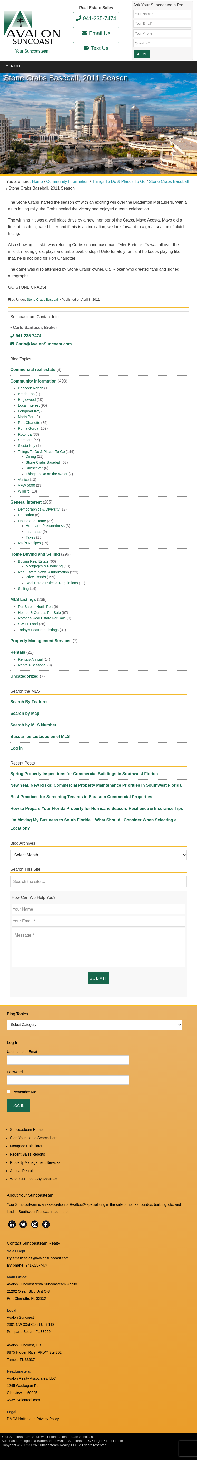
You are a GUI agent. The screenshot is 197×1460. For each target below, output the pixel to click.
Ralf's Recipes (29, 543)
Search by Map (24, 713)
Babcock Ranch (30, 388)
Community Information (33, 381)
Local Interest (29, 405)
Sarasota (25, 440)
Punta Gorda (28, 428)
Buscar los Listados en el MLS (40, 736)
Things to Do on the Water (46, 474)
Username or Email (22, 1052)
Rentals (17, 652)
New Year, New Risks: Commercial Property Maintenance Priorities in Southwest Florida (95, 785)
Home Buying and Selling (35, 554)
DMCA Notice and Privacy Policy (33, 1419)
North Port (26, 417)
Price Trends (36, 577)
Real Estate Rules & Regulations (52, 583)
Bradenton (26, 394)
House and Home (32, 521)
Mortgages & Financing (44, 566)
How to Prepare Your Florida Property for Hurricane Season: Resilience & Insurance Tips (96, 808)
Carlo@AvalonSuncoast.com (41, 344)
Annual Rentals (22, 1171)
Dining (31, 456)
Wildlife (23, 491)
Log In (16, 748)
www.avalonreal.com (23, 1400)
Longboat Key (29, 411)
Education (26, 515)
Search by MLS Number (33, 725)
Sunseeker (34, 468)
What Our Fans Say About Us (33, 1179)
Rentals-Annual (30, 659)
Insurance (33, 532)
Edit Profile (114, 1441)
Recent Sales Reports (27, 1154)
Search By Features (29, 702)
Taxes (30, 537)
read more (59, 1212)
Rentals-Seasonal (32, 665)
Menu (12, 66)
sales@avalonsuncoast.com (46, 1258)
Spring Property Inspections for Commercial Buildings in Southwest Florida (84, 773)
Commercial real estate (32, 369)
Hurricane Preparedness (45, 526)
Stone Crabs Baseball (43, 299)
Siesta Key (26, 446)
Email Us (96, 33)
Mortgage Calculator (26, 1146)
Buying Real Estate (33, 561)
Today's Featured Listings (38, 630)
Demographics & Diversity (38, 509)
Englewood (27, 399)
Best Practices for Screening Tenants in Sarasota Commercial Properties (81, 797)
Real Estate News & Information (43, 572)
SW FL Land (28, 624)
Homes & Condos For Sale (39, 612)
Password (15, 1072)
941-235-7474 (96, 18)
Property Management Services (40, 641)
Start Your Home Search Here (33, 1138)
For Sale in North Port (35, 607)
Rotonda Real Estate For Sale (42, 618)
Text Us (96, 48)
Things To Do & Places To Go (41, 451)
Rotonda (25, 434)
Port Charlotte (29, 423)
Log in (98, 1441)
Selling (23, 589)
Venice (23, 480)
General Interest (26, 502)
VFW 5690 (26, 485)
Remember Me (24, 1092)
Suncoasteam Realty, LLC (57, 1445)
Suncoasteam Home (26, 1129)
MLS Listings (23, 599)
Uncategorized (24, 676)
